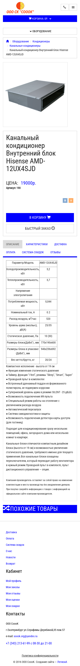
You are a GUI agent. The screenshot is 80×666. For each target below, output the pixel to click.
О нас (9, 551)
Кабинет (14, 571)
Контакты (15, 614)
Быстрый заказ (40, 228)
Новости (10, 557)
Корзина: (40, 18)
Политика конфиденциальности (40, 655)
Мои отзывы (13, 593)
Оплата (10, 252)
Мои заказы (13, 587)
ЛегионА (62, 661)
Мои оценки (13, 599)
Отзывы (55, 252)
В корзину (40, 217)
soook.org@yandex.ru (25, 636)
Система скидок (33, 252)
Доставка (60, 244)
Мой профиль (13, 580)
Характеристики (37, 244)
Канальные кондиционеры (25, 45)
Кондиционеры (41, 41)
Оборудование (40, 31)
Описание (12, 244)
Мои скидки (13, 606)
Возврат (10, 563)
